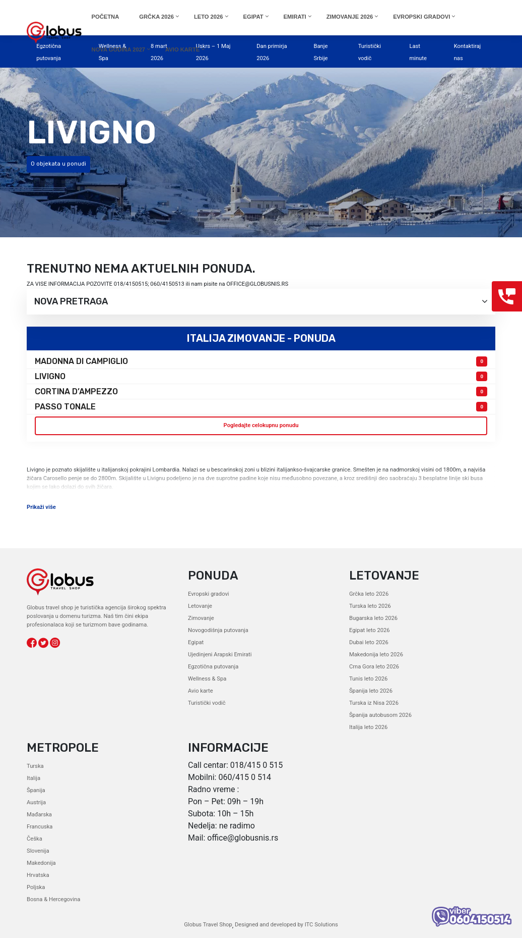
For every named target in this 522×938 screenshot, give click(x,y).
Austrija (36, 802)
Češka (34, 839)
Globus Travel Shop (208, 924)
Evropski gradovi (208, 594)
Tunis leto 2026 (368, 678)
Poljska (36, 887)
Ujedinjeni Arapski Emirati (219, 654)
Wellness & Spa (207, 678)
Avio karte (200, 691)
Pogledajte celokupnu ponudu (261, 425)
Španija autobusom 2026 (380, 715)
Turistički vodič (207, 703)
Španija (36, 790)
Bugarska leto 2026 (373, 618)
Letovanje (200, 606)
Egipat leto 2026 (369, 630)
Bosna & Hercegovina (53, 899)
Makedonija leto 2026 (376, 654)
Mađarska (39, 814)
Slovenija (38, 851)
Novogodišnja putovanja (218, 630)
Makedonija (41, 863)
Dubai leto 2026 (368, 642)
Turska (35, 766)
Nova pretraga (261, 301)
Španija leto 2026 (371, 691)
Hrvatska (38, 875)
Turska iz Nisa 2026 (374, 703)
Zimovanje (201, 618)
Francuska (39, 826)
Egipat (196, 642)
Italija (33, 778)
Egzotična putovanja (213, 666)
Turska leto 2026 (370, 606)
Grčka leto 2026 (368, 594)
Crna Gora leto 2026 (374, 666)
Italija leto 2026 (368, 727)
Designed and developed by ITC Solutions (285, 924)
